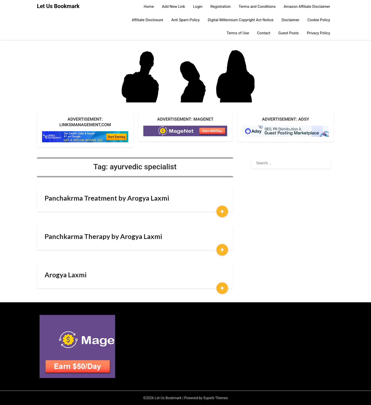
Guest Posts (288, 33)
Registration (221, 6)
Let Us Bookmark (58, 6)
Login (198, 6)
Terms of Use (238, 33)
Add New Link (173, 6)
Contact (263, 33)
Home (149, 6)
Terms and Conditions (257, 6)
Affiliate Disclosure (147, 20)
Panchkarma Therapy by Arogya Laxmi (103, 236)
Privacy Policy (318, 33)
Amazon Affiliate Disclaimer (307, 6)
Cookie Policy (319, 20)
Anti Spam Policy (185, 20)
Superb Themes (215, 398)
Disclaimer (290, 20)
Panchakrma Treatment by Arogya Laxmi (107, 198)
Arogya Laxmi (65, 275)
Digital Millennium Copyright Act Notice (241, 20)
